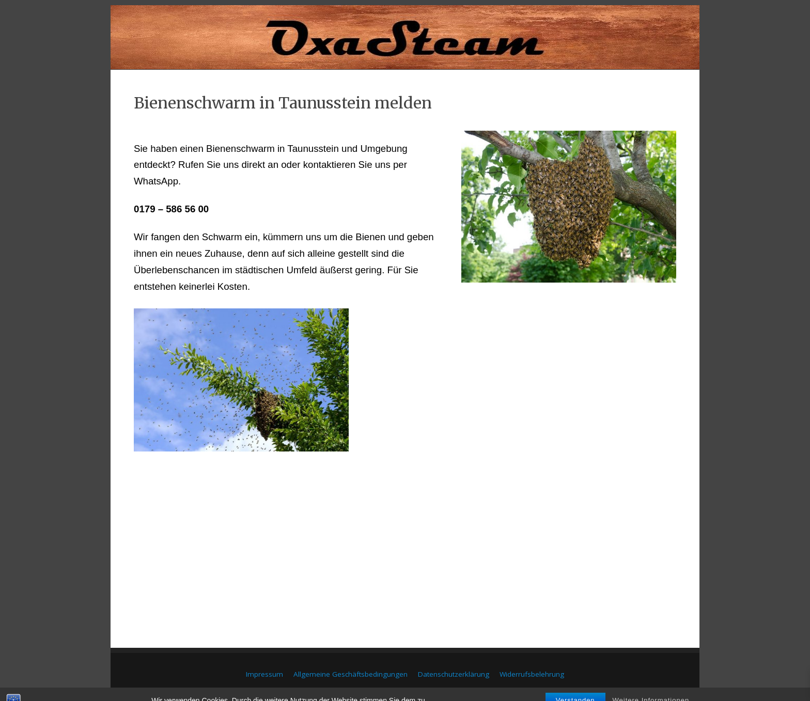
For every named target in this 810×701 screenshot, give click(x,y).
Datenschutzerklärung (453, 674)
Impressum (264, 674)
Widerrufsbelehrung (532, 674)
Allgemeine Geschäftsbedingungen (350, 674)
